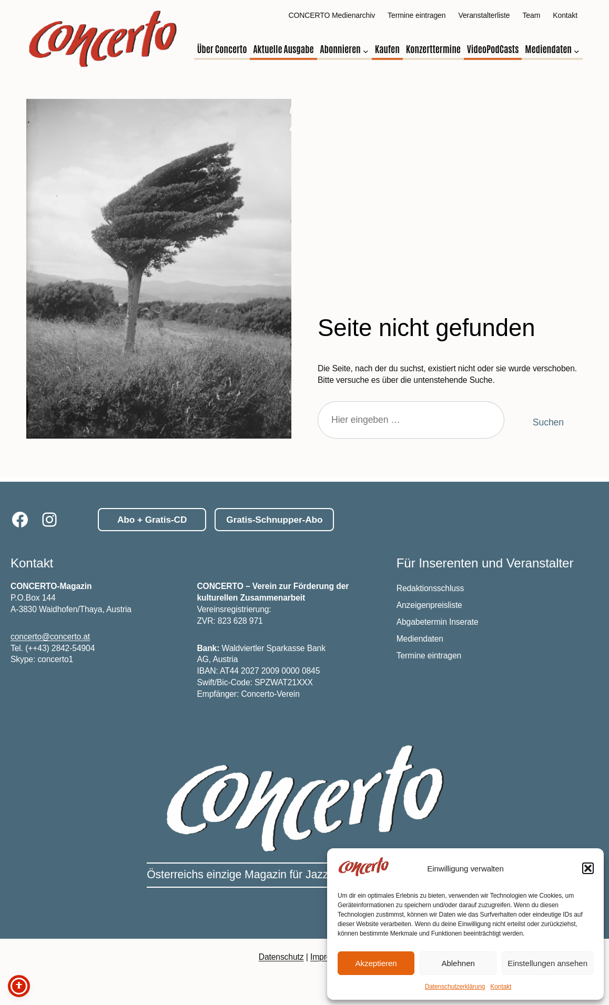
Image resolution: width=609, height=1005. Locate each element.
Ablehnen (457, 963)
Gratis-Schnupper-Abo (274, 519)
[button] (588, 868)
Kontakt (500, 986)
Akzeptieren (376, 963)
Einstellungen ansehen (547, 963)
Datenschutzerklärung (455, 986)
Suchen (548, 422)
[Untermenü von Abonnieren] (366, 51)
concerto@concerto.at (50, 636)
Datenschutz (281, 956)
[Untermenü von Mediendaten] (577, 51)
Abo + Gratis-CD (152, 519)
